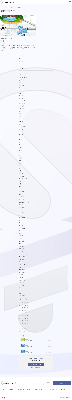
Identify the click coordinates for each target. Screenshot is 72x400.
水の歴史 (21, 106)
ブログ (46, 389)
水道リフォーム (23, 129)
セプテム (21, 80)
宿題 (20, 116)
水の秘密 (21, 259)
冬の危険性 (22, 228)
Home (3, 389)
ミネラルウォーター (25, 246)
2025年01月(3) (23, 323)
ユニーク (21, 251)
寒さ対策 (21, 285)
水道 (20, 75)
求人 (20, 140)
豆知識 (21, 61)
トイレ (21, 153)
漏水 (20, 223)
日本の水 (21, 199)
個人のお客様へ (10, 389)
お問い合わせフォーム (36, 364)
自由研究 (21, 108)
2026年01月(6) (23, 310)
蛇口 (20, 243)
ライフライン (23, 77)
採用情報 (25, 389)
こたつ (21, 290)
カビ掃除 (21, 275)
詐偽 (20, 124)
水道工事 (21, 176)
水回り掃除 (22, 269)
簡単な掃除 (22, 272)
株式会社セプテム (24, 202)
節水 (20, 155)
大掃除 (21, 277)
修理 (20, 186)
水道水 (21, 204)
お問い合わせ (58, 389)
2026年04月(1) (23, 302)
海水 (20, 220)
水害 (20, 189)
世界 (20, 210)
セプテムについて (33, 389)
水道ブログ (22, 280)
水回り (21, 267)
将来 (20, 163)
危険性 (21, 121)
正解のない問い (23, 264)
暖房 (20, 293)
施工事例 (41, 389)
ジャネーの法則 (23, 179)
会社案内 (52, 389)
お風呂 (21, 134)
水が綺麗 (21, 207)
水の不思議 (22, 256)
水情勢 (21, 215)
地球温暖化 (22, 191)
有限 (20, 171)
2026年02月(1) (23, 307)
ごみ (21, 181)
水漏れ (21, 225)
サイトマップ (66, 389)
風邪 (20, 288)
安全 (20, 88)
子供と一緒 (22, 101)
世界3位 (21, 212)
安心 (20, 82)
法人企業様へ (19, 389)
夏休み (21, 98)
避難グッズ (22, 194)
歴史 (20, 111)
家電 (20, 150)
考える (21, 137)
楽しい (21, 95)
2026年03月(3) (23, 305)
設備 (20, 147)
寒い (20, 233)
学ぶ (20, 93)
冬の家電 (21, 282)
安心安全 (21, 85)
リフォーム (22, 64)
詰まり (21, 173)
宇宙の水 (21, 249)
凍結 (20, 238)
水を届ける (22, 103)
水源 (20, 158)
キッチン (21, 132)
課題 (20, 114)
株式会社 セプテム (5, 7)
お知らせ (21, 59)
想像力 (21, 262)
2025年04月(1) (23, 320)
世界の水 (21, 241)
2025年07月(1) (23, 318)
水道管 (21, 236)
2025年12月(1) (23, 313)
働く (20, 142)
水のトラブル (23, 127)
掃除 (20, 184)
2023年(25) (22, 328)
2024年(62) (22, 326)
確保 (20, 160)
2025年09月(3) (23, 315)
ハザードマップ (23, 197)
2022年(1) (22, 331)
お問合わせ (62, 383)
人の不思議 (22, 295)
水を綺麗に (22, 217)
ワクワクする (23, 254)
